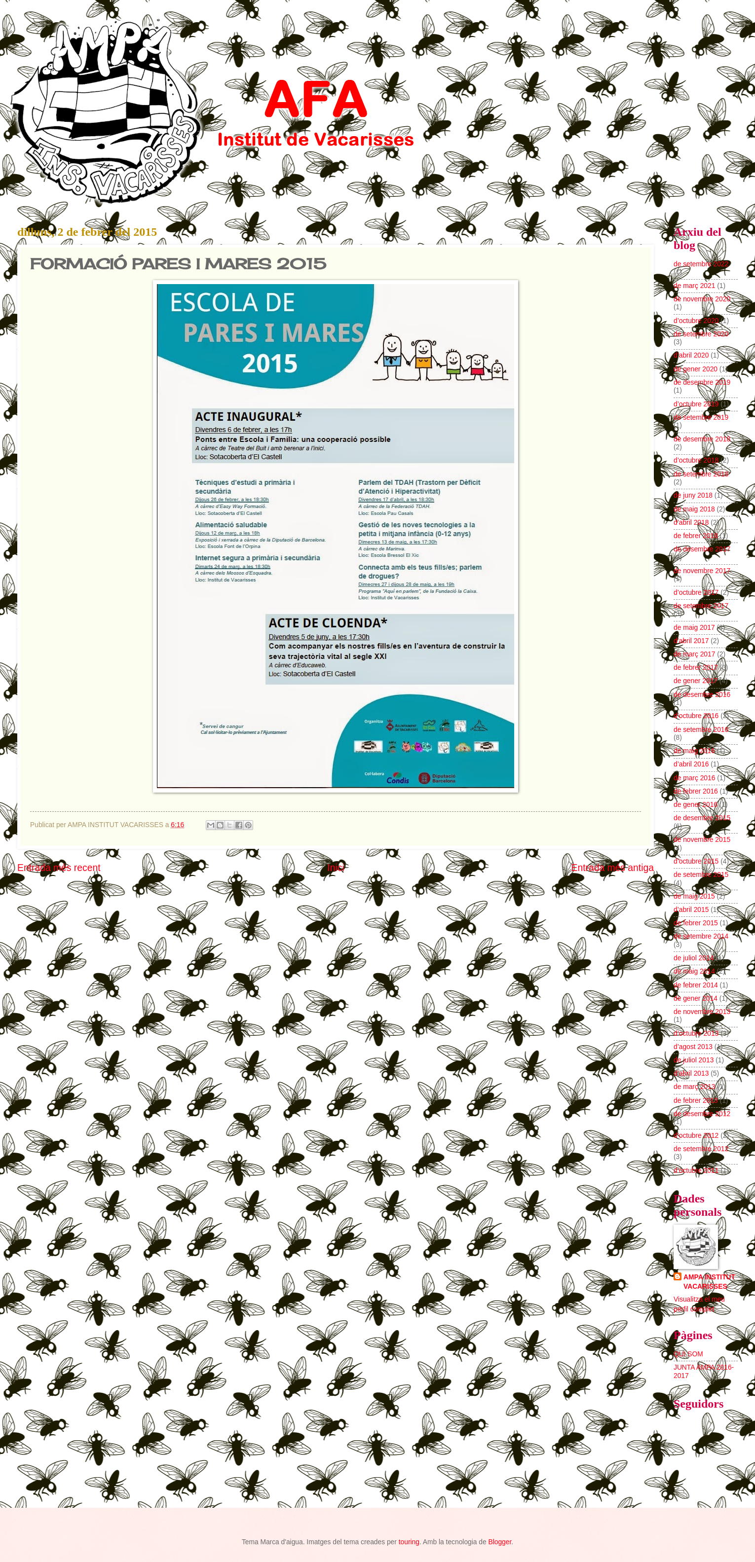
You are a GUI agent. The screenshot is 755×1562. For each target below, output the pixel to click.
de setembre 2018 (701, 474)
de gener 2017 (695, 681)
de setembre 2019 (701, 417)
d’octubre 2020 (696, 321)
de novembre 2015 (702, 839)
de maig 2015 (694, 896)
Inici (335, 868)
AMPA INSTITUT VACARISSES (709, 1281)
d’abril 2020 (691, 355)
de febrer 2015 (696, 923)
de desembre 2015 (702, 818)
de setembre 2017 (701, 606)
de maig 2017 (694, 627)
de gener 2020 (695, 369)
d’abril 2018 (691, 522)
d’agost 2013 (693, 1047)
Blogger (499, 1542)
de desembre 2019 (702, 382)
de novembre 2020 (702, 299)
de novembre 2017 (702, 571)
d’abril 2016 (691, 764)
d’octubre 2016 (696, 716)
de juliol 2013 (694, 1060)
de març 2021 (694, 286)
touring (409, 1542)
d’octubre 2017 (696, 592)
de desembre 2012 (702, 1114)
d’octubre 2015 (696, 861)
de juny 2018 (693, 495)
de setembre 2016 (701, 729)
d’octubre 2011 (696, 1170)
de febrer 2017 (696, 667)
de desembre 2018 (702, 439)
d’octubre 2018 (696, 460)
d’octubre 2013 (696, 1033)
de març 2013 (694, 1086)
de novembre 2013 (702, 1012)
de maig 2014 (694, 971)
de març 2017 (694, 654)
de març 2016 (694, 778)
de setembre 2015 (701, 874)
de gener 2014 (695, 998)
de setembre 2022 (701, 264)
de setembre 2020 (701, 334)
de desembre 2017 (702, 549)
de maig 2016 (694, 751)
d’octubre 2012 (696, 1135)
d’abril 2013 (691, 1073)
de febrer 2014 (696, 985)
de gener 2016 (695, 804)
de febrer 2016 (696, 791)
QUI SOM (688, 1354)
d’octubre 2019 (696, 404)
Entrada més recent (59, 868)
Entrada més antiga (612, 868)
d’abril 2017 (691, 641)
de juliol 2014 (694, 958)
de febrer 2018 (696, 536)
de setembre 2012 (701, 1149)
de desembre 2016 (702, 694)
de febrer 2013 (696, 1100)
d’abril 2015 (691, 909)
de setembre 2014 (701, 936)
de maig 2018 (694, 509)
